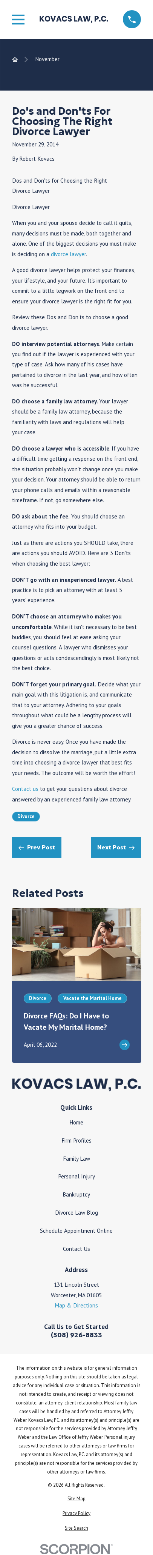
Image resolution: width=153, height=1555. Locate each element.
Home (76, 1122)
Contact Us (76, 1248)
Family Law (76, 1158)
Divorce (26, 816)
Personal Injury (76, 1176)
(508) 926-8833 (76, 1335)
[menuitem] (76, 1499)
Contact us (25, 788)
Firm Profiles (76, 1140)
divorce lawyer (68, 254)
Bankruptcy (76, 1194)
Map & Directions (76, 1305)
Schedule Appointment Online (76, 1230)
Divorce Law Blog (76, 1212)
